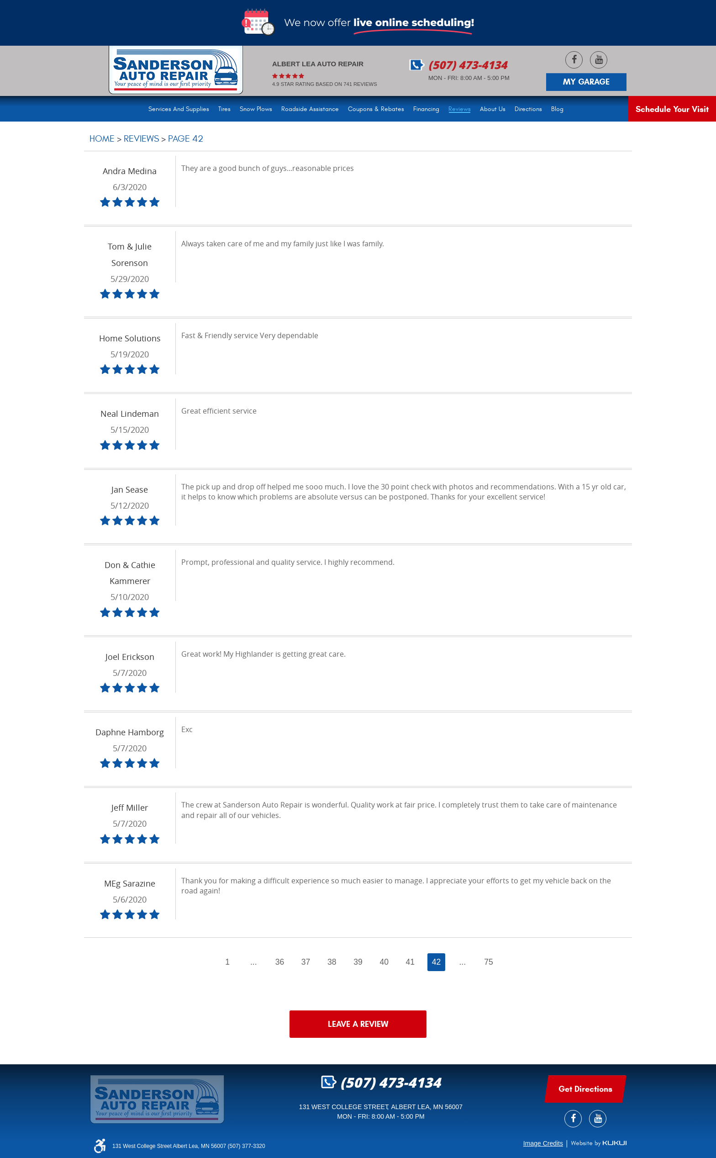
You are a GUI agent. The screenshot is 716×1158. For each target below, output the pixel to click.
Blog (557, 109)
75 (488, 962)
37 (306, 962)
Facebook (574, 60)
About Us (492, 109)
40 (384, 962)
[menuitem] (181, 108)
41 (410, 962)
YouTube (598, 60)
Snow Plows (256, 109)
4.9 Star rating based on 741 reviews (324, 84)
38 (332, 962)
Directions (528, 109)
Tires (224, 109)
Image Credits (543, 1143)
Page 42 (185, 138)
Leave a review (358, 1024)
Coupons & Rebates (376, 109)
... (253, 962)
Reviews (459, 109)
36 (279, 962)
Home (102, 138)
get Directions (585, 1089)
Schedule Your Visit (672, 109)
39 (358, 962)
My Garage (586, 82)
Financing (426, 109)
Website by (598, 1143)
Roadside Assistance (310, 109)
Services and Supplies (178, 109)
